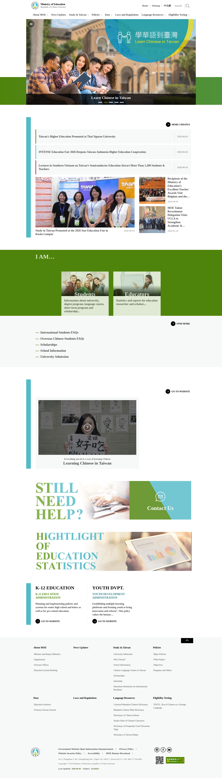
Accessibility (94, 753)
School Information (53, 350)
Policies (96, 14)
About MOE (39, 14)
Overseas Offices (41, 665)
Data (107, 14)
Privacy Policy (126, 749)
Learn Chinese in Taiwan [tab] (106, 103)
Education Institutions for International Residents (130, 688)
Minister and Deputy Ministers (47, 654)
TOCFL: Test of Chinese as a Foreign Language (169, 706)
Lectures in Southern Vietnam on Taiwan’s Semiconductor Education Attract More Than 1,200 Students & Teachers (102, 167)
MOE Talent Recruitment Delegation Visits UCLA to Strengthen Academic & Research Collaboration (177, 217)
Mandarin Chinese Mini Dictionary (129, 710)
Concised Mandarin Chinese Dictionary (131, 704)
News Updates (58, 14)
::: (28, 3)
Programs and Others (162, 670)
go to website (180, 391)
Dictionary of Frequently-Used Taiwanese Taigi (132, 728)
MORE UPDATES (181, 124)
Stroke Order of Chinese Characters (129, 721)
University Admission (54, 356)
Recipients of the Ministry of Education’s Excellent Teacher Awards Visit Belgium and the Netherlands (178, 187)
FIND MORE (183, 323)
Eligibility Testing (178, 14)
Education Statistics (42, 704)
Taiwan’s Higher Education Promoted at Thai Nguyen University (77, 136)
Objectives (158, 665)
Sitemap (156, 5)
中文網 (167, 5)
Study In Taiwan (77, 14)
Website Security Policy (70, 753)
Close (187, 640)
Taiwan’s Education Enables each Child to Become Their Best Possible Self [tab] (122, 103)
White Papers (159, 659)
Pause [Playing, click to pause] (31, 24)
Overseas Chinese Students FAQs (62, 338)
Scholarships (48, 344)
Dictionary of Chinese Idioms (126, 715)
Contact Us (160, 508)
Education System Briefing (45, 670)
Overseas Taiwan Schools (45, 710)
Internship (118, 681)
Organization (39, 659)
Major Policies (159, 654)
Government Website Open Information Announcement (85, 749)
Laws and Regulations (126, 14)
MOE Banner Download (118, 753)
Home (145, 5)
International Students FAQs (59, 332)
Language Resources (152, 14)
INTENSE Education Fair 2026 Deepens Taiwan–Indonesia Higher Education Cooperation (92, 152)
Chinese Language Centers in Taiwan (130, 670)
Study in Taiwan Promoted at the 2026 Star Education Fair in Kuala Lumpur (71, 232)
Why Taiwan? (120, 659)
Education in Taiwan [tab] (116, 103)
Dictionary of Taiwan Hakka (126, 735)
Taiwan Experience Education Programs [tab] (111, 103)
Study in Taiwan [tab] (100, 103)
